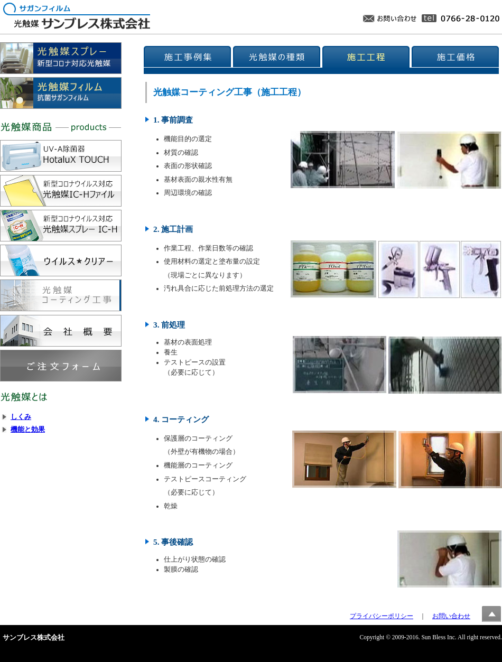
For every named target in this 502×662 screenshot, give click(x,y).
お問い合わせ (451, 616)
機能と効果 (28, 429)
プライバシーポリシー (381, 616)
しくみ (21, 417)
